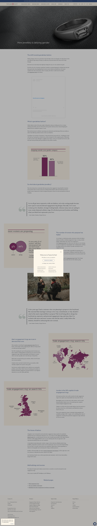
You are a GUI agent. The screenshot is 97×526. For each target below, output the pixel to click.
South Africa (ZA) (41, 271)
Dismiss (12, 523)
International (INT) (52, 271)
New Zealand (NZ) (52, 270)
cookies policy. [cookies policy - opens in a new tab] (6, 522)
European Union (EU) (41, 268)
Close (61, 252)
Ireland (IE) (50, 268)
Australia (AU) (40, 270)
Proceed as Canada (48, 260)
